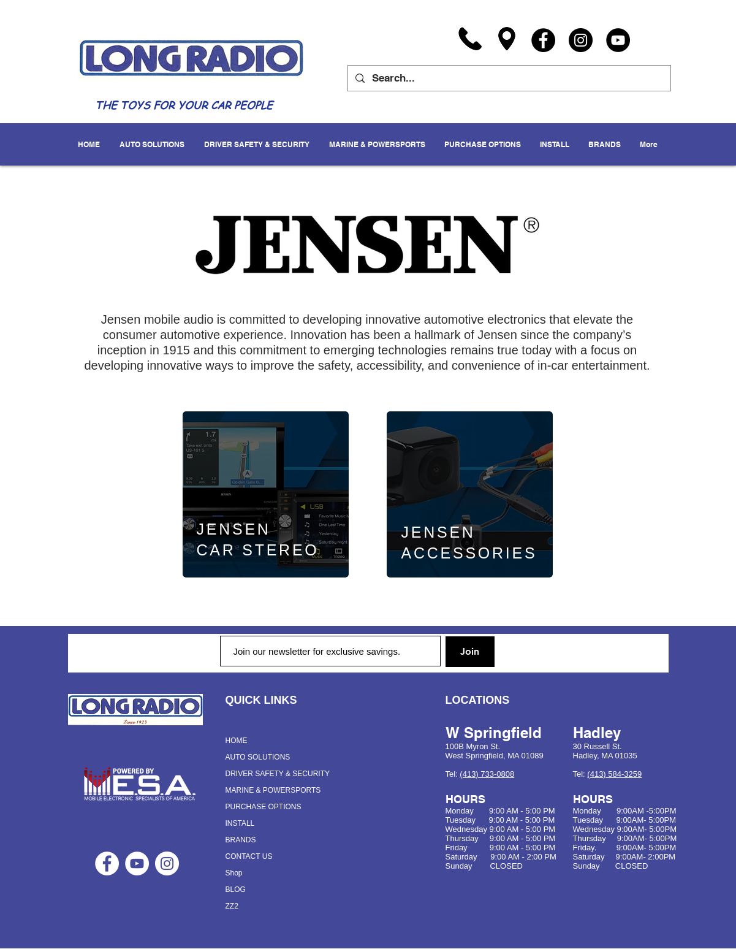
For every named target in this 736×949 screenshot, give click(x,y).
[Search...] (508, 78)
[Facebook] (543, 40)
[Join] (470, 651)
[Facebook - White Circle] (107, 863)
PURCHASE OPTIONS (264, 806)
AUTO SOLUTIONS (258, 757)
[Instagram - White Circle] (167, 863)
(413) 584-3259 (614, 774)
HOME (237, 740)
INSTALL (240, 823)
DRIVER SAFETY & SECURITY (278, 773)
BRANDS (241, 840)
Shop (234, 873)
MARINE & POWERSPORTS (273, 790)
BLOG (236, 889)
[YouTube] (618, 40)
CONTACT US (249, 856)
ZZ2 (232, 906)
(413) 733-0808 (487, 774)
